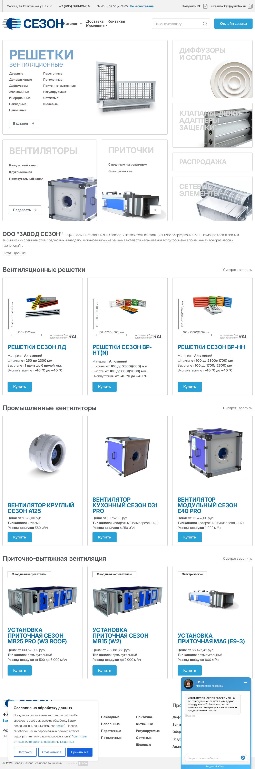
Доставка (95, 21)
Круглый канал (20, 172)
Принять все (79, 752)
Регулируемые (54, 92)
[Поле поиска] (176, 24)
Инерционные (20, 98)
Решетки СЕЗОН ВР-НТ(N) (122, 350)
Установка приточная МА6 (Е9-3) (211, 638)
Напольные (17, 110)
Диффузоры (18, 86)
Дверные (16, 73)
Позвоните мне (142, 6)
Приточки (131, 150)
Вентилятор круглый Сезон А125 (41, 508)
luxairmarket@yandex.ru (228, 6)
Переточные (52, 73)
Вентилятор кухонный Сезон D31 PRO (124, 505)
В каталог (21, 123)
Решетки (47, 57)
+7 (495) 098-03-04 (74, 6)
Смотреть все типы (238, 269)
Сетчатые (50, 98)
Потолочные (52, 79)
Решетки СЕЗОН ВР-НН (211, 347)
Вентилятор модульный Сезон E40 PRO (207, 505)
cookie (60, 726)
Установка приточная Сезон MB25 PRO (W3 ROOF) (37, 635)
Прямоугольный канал (26, 179)
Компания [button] (95, 26)
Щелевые (50, 104)
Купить (19, 386)
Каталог (72, 23)
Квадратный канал (23, 165)
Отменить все (51, 752)
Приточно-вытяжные (59, 86)
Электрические (120, 171)
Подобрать (22, 210)
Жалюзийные (19, 92)
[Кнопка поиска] (205, 24)
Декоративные (20, 79)
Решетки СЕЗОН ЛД (37, 347)
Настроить (25, 752)
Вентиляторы (43, 150)
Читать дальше (14, 253)
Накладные (18, 104)
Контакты (116, 21)
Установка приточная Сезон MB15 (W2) (120, 635)
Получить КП (195, 6)
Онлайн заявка (233, 23)
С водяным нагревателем (127, 164)
